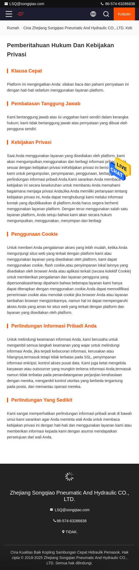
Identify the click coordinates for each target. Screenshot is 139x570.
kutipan (124, 14)
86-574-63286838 (117, 4)
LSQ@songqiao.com (24, 4)
